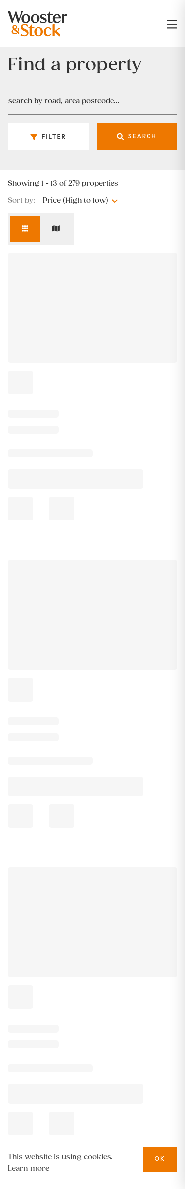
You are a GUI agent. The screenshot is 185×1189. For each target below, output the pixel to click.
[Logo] (48, 23)
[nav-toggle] (172, 24)
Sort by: (21, 201)
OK (159, 1158)
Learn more (28, 1168)
